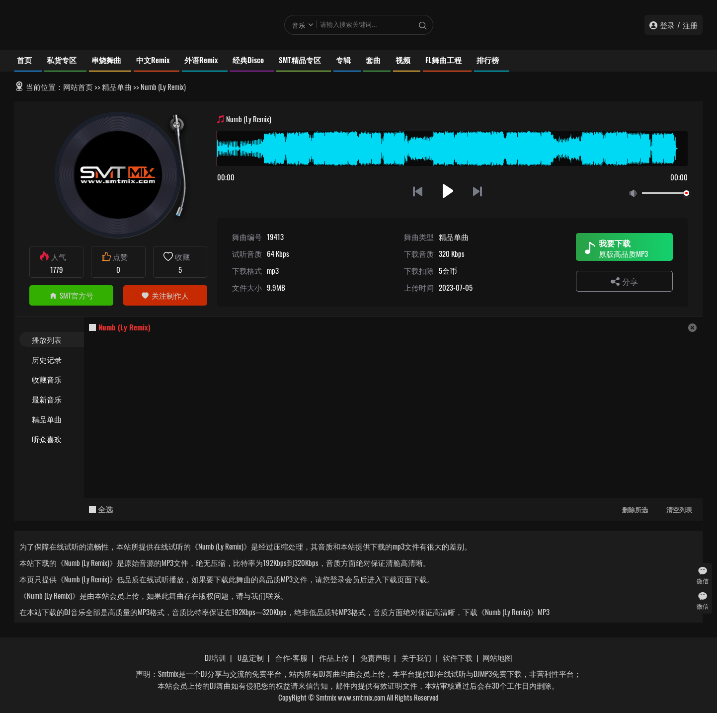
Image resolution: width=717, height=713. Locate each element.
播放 (448, 191)
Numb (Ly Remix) (124, 326)
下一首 (478, 191)
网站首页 (78, 86)
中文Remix (152, 59)
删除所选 (635, 509)
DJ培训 (215, 657)
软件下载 (458, 657)
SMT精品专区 (300, 59)
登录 (667, 24)
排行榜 (488, 59)
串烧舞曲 (106, 59)
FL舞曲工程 (443, 59)
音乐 (298, 25)
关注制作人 (165, 295)
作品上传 (334, 657)
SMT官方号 (71, 295)
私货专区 (62, 59)
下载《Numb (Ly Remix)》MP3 (506, 611)
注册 (690, 24)
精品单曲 (117, 86)
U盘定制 (251, 657)
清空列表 (679, 509)
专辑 (343, 59)
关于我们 (416, 657)
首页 (24, 59)
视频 (403, 59)
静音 (635, 193)
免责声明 (375, 657)
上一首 (417, 191)
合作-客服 (291, 657)
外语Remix (201, 59)
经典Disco (248, 59)
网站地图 (497, 657)
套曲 (373, 59)
